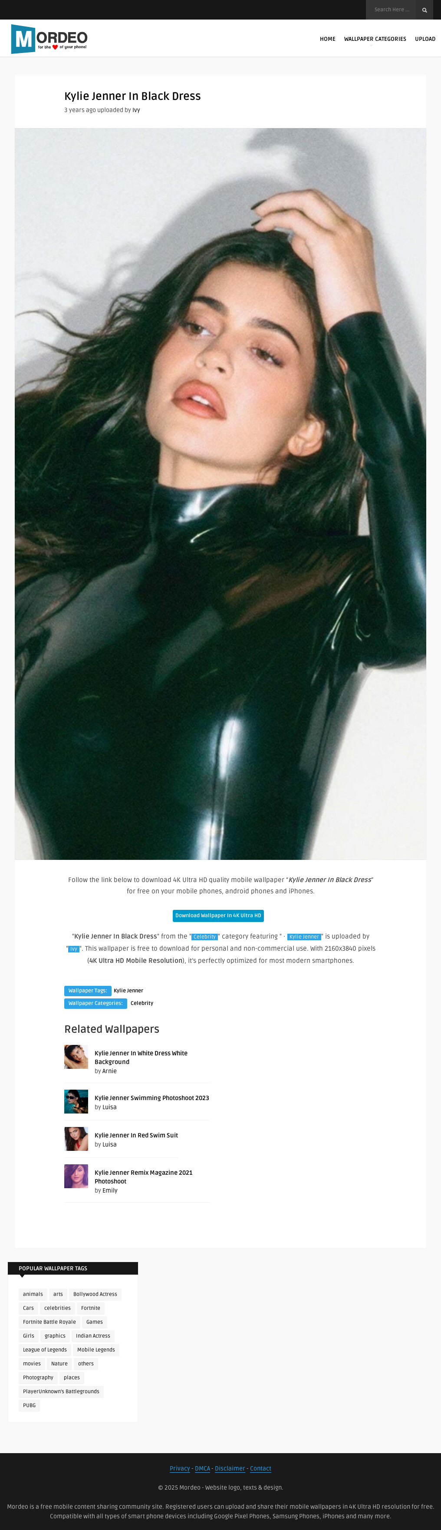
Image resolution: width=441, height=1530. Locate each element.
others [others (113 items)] (86, 1364)
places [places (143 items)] (72, 1378)
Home (328, 39)
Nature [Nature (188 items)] (59, 1364)
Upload (425, 39)
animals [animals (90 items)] (33, 1294)
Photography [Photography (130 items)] (38, 1378)
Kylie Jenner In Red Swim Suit (136, 1135)
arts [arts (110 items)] (58, 1294)
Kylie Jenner (304, 937)
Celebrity (205, 937)
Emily (110, 1190)
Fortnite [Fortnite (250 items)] (90, 1308)
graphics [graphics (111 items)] (55, 1336)
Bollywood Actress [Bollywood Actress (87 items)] (95, 1294)
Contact (260, 1468)
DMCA (202, 1468)
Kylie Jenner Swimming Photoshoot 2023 (152, 1098)
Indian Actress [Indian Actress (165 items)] (93, 1336)
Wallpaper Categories (375, 41)
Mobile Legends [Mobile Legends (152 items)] (96, 1350)
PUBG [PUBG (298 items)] (29, 1405)
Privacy (180, 1468)
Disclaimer (230, 1468)
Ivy (136, 110)
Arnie (109, 1071)
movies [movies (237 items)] (32, 1364)
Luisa (109, 1107)
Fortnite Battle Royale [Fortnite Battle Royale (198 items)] (49, 1322)
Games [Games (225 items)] (94, 1322)
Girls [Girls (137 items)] (28, 1336)
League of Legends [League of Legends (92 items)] (45, 1350)
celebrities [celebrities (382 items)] (57, 1308)
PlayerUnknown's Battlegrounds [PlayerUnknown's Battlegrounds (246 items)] (61, 1391)
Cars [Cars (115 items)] (28, 1308)
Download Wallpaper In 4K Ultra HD (218, 915)
